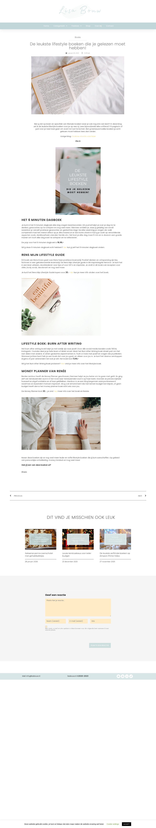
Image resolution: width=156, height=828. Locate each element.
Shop (88, 26)
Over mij (98, 26)
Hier (65, 247)
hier (55, 391)
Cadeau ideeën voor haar (84, 136)
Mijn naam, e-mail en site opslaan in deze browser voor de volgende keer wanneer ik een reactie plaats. (77, 629)
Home (46, 26)
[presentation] (61, 637)
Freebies (76, 26)
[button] (24, 476)
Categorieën (60, 26)
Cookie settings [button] (113, 824)
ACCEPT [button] (126, 824)
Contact (110, 26)
